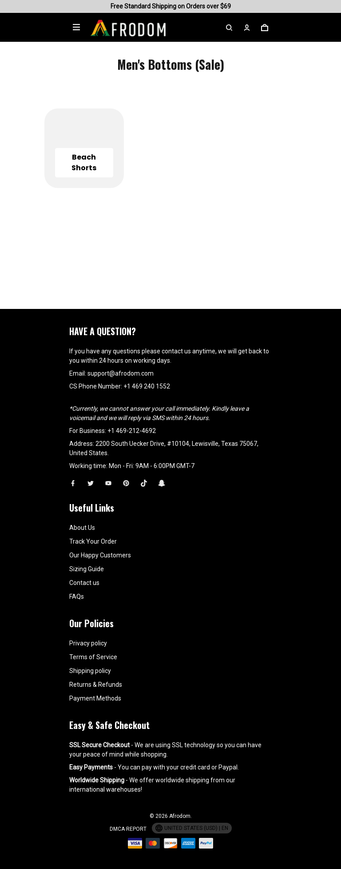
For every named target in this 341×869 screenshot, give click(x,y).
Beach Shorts (83, 162)
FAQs (76, 596)
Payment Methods (95, 698)
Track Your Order (93, 541)
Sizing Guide (86, 569)
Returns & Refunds (95, 684)
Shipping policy (90, 670)
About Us (82, 527)
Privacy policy (88, 643)
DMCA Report (128, 829)
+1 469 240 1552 (146, 386)
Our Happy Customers (100, 555)
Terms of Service (93, 657)
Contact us (84, 582)
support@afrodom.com (120, 373)
